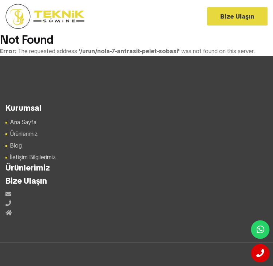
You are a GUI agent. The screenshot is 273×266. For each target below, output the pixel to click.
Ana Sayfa (23, 122)
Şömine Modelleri (45, 16)
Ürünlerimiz (24, 134)
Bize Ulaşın (237, 16)
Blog (16, 145)
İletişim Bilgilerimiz (33, 157)
